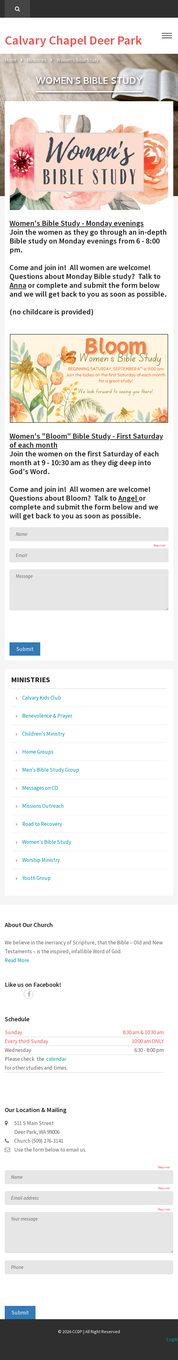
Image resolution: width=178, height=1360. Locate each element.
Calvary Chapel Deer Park (73, 40)
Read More (17, 960)
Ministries (36, 60)
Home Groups (38, 751)
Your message (24, 1219)
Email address (25, 1198)
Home (10, 60)
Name (21, 534)
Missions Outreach (43, 805)
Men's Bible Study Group (50, 769)
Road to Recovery (42, 823)
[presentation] (58, 630)
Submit (25, 649)
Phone (17, 1267)
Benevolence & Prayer (47, 715)
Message (24, 576)
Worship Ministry (41, 859)
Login (172, 1339)
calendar (56, 1058)
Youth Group (36, 878)
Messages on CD (40, 787)
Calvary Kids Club (41, 697)
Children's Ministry (43, 733)
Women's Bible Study (78, 60)
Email (21, 555)
